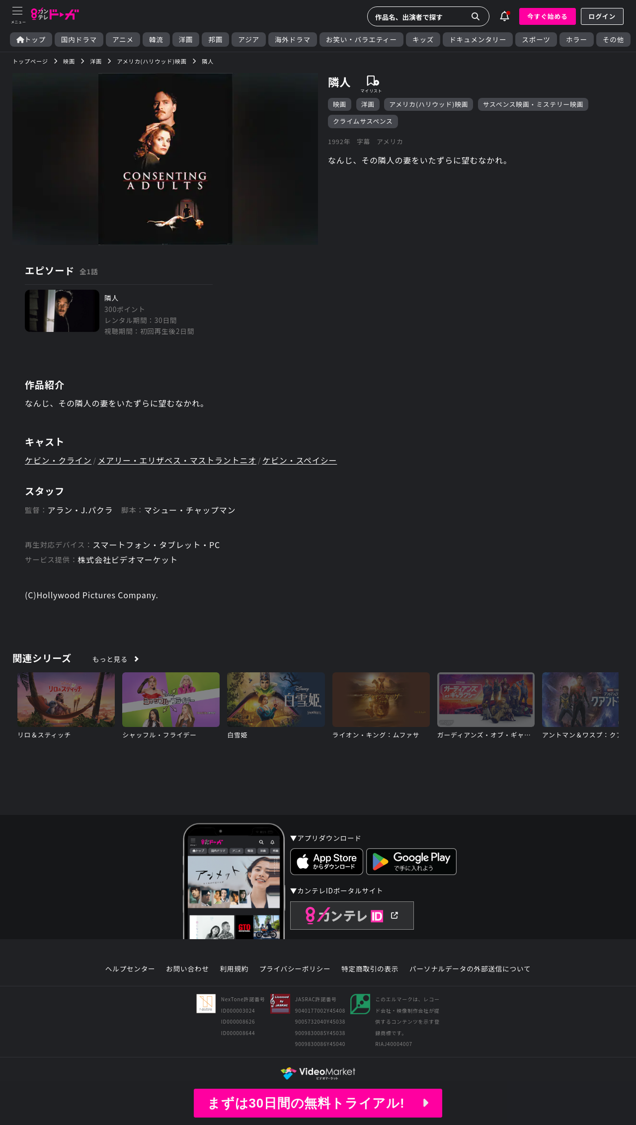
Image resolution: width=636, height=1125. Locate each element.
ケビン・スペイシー (299, 460)
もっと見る (110, 659)
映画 (339, 104)
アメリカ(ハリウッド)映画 (428, 104)
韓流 (156, 39)
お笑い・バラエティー (361, 39)
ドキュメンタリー (477, 39)
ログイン (602, 16)
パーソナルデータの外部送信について (470, 968)
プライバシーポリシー (295, 968)
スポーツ (536, 39)
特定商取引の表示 (369, 968)
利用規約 (234, 968)
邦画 (215, 39)
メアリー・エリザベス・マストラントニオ (177, 460)
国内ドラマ (79, 39)
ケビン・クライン (58, 460)
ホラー (576, 39)
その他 (613, 39)
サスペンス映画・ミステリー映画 (533, 104)
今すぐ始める (547, 16)
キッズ (423, 39)
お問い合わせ (187, 968)
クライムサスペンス (363, 121)
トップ (31, 39)
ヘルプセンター (130, 968)
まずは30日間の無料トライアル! (318, 1103)
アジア (248, 39)
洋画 (186, 39)
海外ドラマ (293, 39)
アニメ (123, 39)
